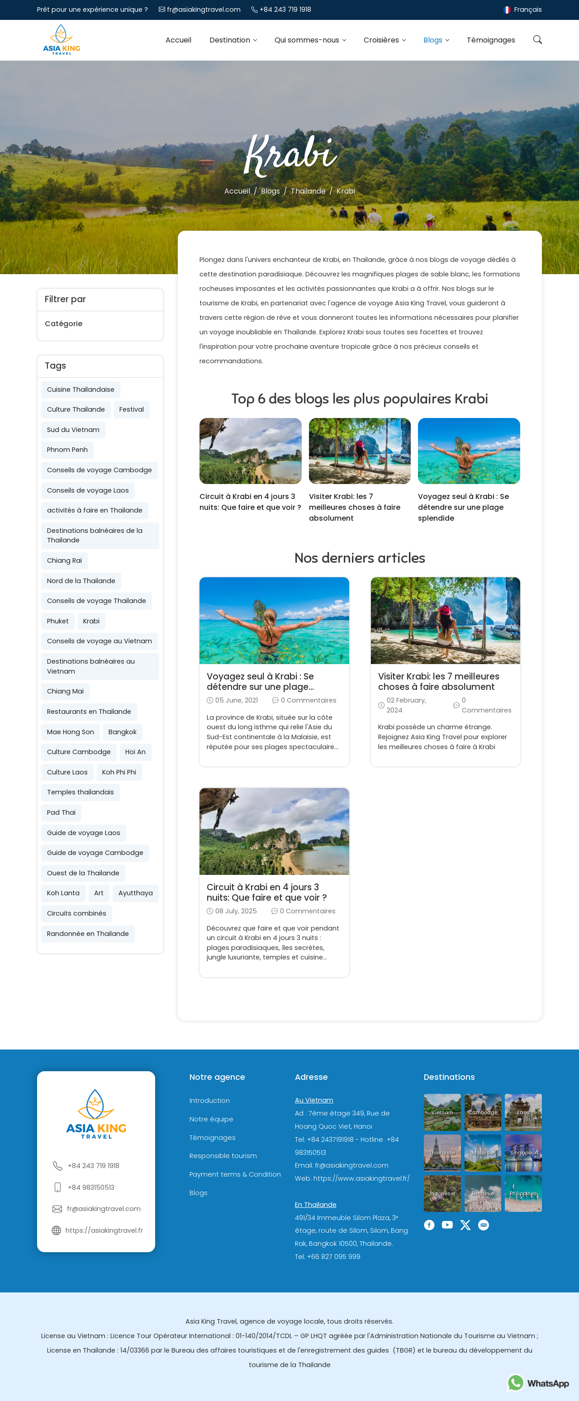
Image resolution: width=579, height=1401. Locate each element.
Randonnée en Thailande (88, 933)
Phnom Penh (67, 449)
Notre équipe (211, 1119)
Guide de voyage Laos (83, 832)
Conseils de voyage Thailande (96, 600)
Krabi (91, 621)
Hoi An (135, 751)
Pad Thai (61, 812)
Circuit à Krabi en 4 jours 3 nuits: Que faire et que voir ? (250, 502)
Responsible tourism (223, 1156)
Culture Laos (67, 772)
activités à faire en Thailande (94, 510)
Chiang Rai (64, 560)
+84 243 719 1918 (285, 9)
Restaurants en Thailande (89, 711)
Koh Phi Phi (119, 772)
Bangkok (123, 731)
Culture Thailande (76, 409)
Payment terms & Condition (235, 1174)
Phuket (58, 621)
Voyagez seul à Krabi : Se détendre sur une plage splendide (463, 507)
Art (99, 893)
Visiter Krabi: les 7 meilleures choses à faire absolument (354, 507)
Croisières (382, 40)
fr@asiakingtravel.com (204, 9)
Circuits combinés (76, 913)
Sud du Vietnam (73, 429)
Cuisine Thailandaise (80, 389)
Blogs (433, 40)
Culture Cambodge (79, 751)
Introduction (210, 1100)
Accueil (178, 40)
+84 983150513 (91, 1187)
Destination (230, 40)
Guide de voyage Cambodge (95, 852)
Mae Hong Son (70, 731)
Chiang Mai (65, 691)
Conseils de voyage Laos (88, 490)
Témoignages (491, 40)
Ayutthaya (136, 893)
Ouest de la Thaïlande (83, 873)
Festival (131, 409)
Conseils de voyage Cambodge (99, 470)
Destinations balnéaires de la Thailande (94, 535)
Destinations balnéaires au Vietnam (91, 666)
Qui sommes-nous (308, 40)
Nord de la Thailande (81, 580)
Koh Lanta (63, 893)
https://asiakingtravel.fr (104, 1230)
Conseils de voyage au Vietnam (99, 641)
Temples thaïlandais (80, 792)
